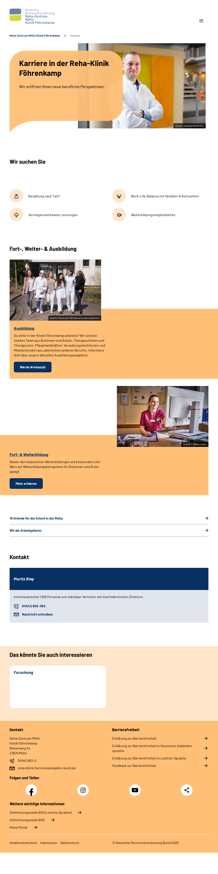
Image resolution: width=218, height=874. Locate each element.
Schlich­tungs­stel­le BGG (27, 820)
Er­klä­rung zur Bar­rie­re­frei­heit (134, 738)
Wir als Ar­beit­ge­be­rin (26, 530)
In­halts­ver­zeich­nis (23, 843)
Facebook (32, 787)
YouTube (135, 787)
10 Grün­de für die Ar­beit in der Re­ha (36, 518)
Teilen (187, 790)
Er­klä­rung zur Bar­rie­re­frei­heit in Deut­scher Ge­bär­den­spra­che (152, 748)
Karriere (75, 35)
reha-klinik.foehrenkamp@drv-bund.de (47, 768)
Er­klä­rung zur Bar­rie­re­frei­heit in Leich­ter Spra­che (149, 758)
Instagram (84, 787)
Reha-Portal (18, 827)
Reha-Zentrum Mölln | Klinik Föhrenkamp (35, 35)
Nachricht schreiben (37, 614)
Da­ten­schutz (69, 843)
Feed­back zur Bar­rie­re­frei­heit (134, 765)
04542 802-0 (27, 760)
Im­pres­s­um (48, 843)
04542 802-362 (34, 606)
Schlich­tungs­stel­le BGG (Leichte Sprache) (41, 812)
